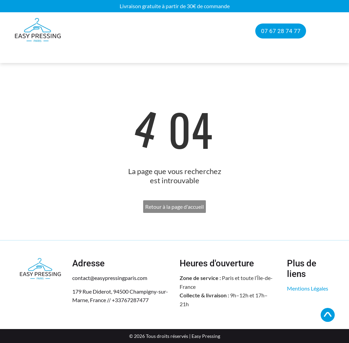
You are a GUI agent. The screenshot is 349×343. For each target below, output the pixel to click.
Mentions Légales (307, 288)
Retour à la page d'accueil (174, 206)
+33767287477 (130, 300)
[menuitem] (92, 31)
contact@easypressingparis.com (109, 278)
